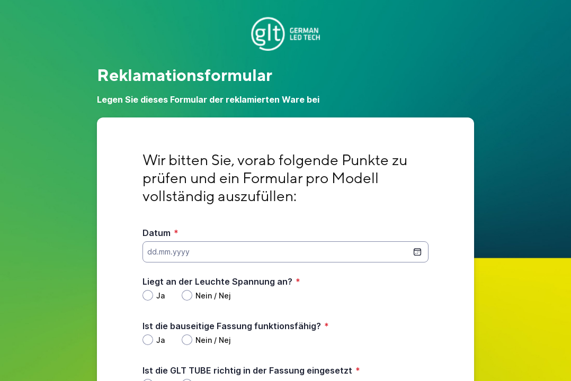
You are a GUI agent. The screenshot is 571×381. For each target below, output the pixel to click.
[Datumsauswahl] (417, 251)
